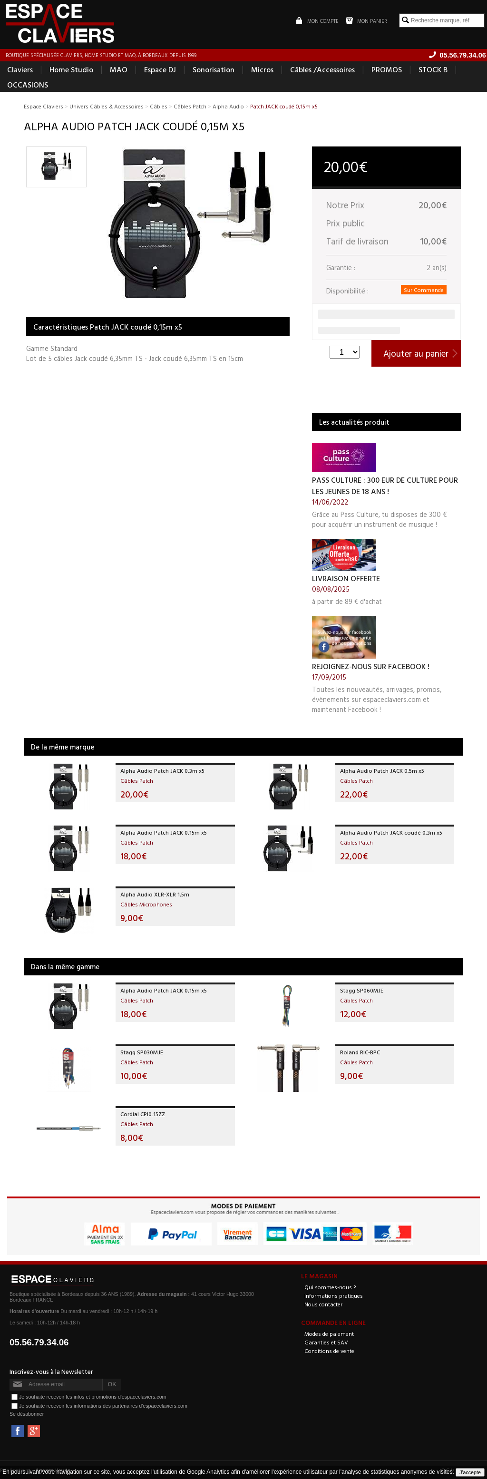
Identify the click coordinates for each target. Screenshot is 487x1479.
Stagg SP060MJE (361, 990)
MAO (118, 69)
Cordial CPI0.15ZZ (142, 1113)
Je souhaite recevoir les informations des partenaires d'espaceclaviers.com (103, 1406)
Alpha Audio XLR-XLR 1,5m (154, 894)
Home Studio (71, 69)
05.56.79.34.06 (39, 1342)
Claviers (20, 69)
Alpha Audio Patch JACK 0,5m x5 (382, 770)
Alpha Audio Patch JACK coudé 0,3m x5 (391, 832)
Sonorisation (213, 69)
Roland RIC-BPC (360, 1052)
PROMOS (386, 69)
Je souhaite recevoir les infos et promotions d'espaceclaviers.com (92, 1397)
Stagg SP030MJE (141, 1052)
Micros (262, 69)
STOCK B (433, 69)
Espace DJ (160, 69)
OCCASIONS (27, 84)
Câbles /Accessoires (322, 69)
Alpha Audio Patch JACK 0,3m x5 (162, 770)
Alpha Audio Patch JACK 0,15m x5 (163, 832)
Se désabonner (27, 1414)
